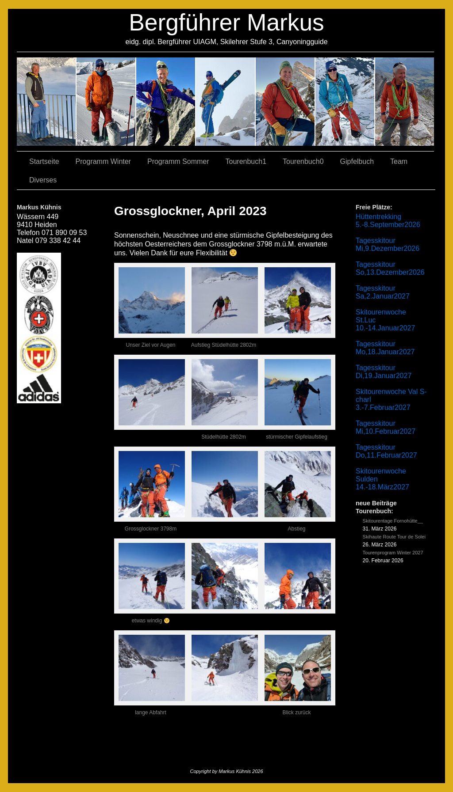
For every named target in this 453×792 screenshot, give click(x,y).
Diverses (43, 180)
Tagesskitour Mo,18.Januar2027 (385, 348)
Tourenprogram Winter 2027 (393, 552)
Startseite (44, 161)
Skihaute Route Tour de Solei (394, 536)
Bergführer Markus (226, 22)
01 (285, 101)
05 (345, 101)
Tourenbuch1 (246, 161)
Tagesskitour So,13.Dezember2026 (390, 268)
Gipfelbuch (357, 161)
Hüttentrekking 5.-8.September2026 (388, 220)
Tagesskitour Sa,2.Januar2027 (383, 292)
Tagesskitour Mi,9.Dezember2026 (387, 244)
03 (106, 101)
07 (166, 101)
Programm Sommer (178, 161)
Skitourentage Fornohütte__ (393, 520)
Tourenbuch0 (303, 161)
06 (404, 101)
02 (47, 101)
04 (226, 101)
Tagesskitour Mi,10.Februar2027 (385, 427)
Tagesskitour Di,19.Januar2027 (383, 371)
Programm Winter (103, 161)
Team (398, 161)
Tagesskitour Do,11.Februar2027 (386, 451)
